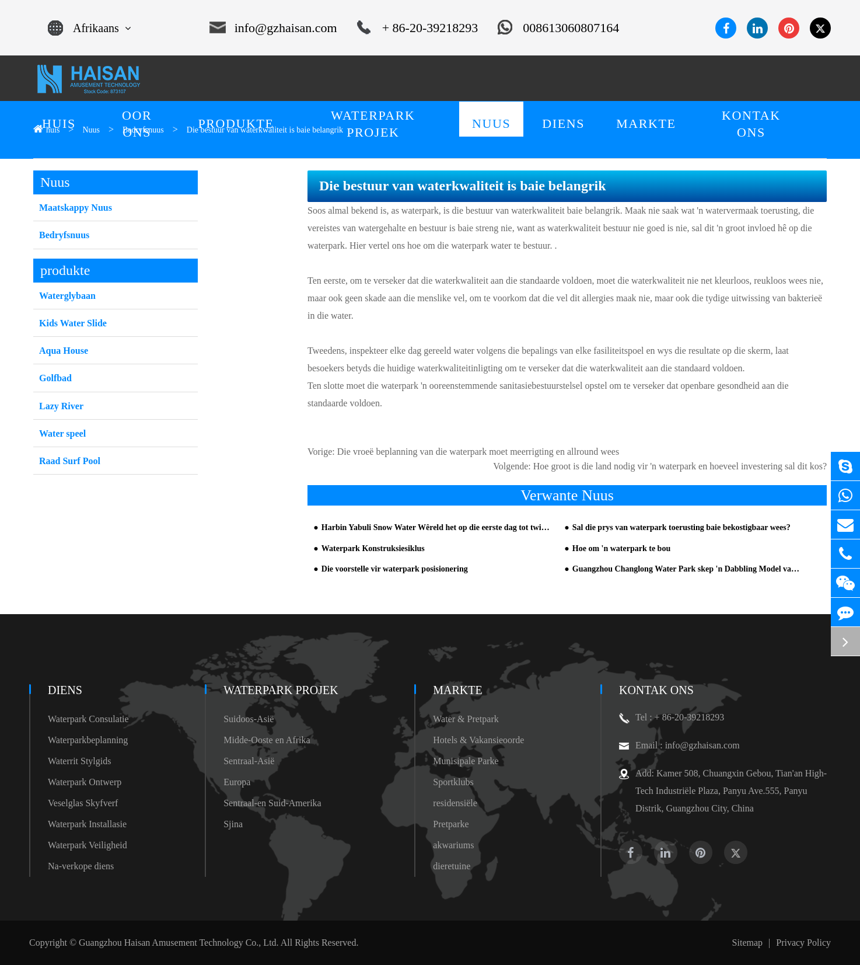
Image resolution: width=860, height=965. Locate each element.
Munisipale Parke (465, 761)
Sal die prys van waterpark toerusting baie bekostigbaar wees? (681, 527)
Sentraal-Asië (248, 761)
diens (65, 690)
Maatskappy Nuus (75, 207)
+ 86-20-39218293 (417, 28)
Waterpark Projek (280, 690)
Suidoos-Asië (248, 719)
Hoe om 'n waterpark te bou (621, 548)
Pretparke (451, 824)
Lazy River (61, 406)
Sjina (233, 824)
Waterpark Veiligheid (87, 845)
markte (457, 690)
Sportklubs (453, 782)
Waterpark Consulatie (88, 719)
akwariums (453, 845)
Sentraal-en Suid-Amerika (272, 803)
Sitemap (747, 942)
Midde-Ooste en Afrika (266, 740)
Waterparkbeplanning (88, 740)
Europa (236, 782)
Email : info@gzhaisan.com (679, 745)
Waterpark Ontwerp (84, 782)
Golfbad (55, 378)
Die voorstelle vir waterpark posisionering (394, 569)
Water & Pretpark (465, 719)
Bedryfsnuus (64, 235)
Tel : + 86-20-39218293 (671, 717)
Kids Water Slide (73, 323)
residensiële (455, 803)
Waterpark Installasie (87, 824)
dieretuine (451, 866)
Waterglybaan (67, 296)
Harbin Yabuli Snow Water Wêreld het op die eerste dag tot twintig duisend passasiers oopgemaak (437, 527)
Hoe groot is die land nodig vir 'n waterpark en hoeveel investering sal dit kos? (680, 466)
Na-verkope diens (81, 866)
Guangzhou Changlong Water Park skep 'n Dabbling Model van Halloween (687, 569)
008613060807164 (558, 28)
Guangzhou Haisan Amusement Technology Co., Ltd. (179, 942)
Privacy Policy (803, 942)
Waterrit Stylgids (79, 761)
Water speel (62, 433)
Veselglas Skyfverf (83, 803)
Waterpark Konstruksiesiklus (373, 548)
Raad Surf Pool (69, 461)
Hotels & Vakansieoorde (478, 740)
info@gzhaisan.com (273, 28)
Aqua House (63, 351)
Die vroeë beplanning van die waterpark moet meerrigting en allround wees (478, 452)
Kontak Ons (656, 690)
